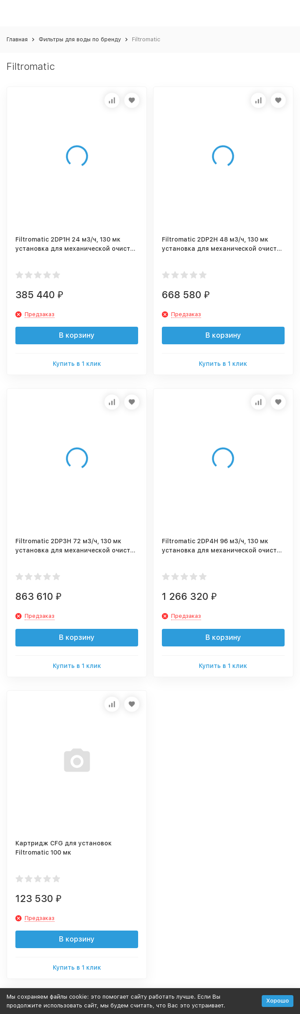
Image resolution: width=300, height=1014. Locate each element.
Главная (17, 39)
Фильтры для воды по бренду (80, 39)
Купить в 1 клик (77, 363)
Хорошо (277, 1000)
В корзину (77, 335)
